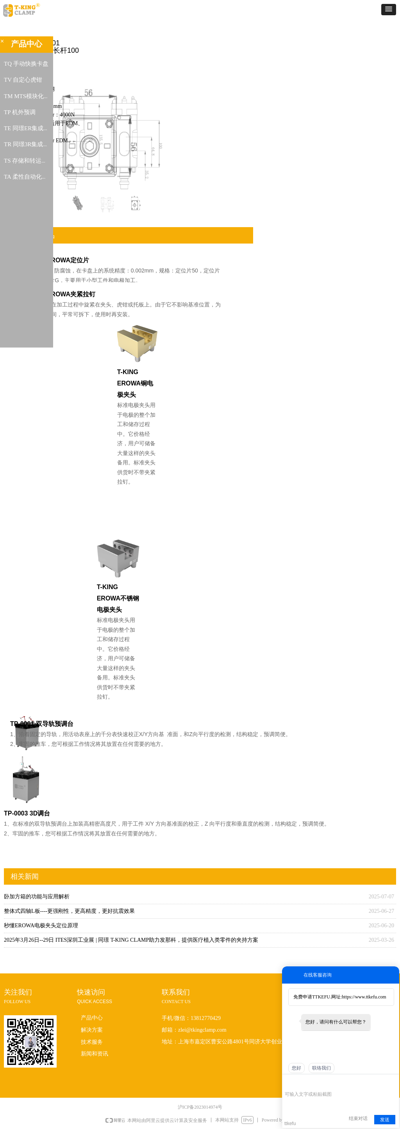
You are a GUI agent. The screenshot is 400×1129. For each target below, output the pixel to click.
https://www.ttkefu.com (364, 997)
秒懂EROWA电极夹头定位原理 (41, 925)
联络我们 (321, 1068)
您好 (296, 1068)
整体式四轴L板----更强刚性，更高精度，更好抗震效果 (69, 911)
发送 (384, 1119)
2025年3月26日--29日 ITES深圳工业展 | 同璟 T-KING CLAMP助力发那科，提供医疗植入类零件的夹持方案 (131, 940)
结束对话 (358, 1118)
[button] (388, 9)
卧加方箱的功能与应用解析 (37, 897)
